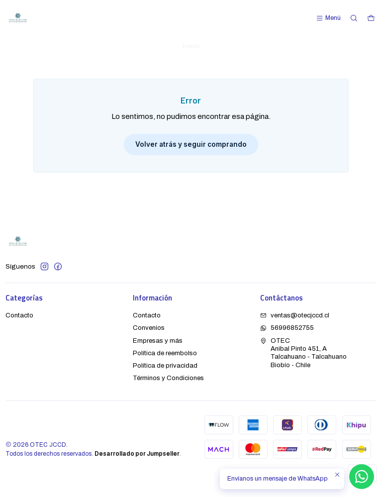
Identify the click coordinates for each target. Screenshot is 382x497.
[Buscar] (354, 18)
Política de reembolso (165, 353)
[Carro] (371, 18)
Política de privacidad (165, 365)
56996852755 (287, 327)
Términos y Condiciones (168, 378)
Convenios (149, 327)
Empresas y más (158, 340)
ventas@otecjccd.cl (294, 315)
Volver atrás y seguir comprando (191, 144)
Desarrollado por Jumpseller (137, 453)
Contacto (19, 315)
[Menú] (328, 18)
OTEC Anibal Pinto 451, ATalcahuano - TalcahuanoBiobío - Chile (303, 353)
